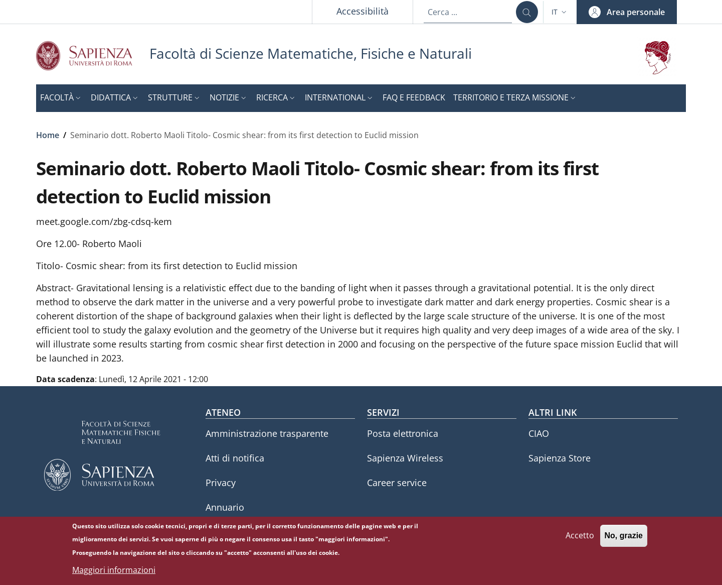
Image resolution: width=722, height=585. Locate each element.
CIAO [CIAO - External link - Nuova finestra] (538, 433)
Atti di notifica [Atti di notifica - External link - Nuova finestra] (235, 458)
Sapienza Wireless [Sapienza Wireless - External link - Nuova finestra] (405, 458)
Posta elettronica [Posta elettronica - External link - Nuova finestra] (402, 433)
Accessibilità (362, 11)
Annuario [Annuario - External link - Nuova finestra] (225, 507)
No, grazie (624, 540)
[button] (560, 12)
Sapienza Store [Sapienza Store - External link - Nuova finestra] (559, 458)
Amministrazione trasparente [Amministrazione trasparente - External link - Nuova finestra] (267, 433)
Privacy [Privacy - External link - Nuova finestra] (221, 483)
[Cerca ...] (527, 12)
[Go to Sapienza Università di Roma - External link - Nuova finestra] (92, 55)
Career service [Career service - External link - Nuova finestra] (397, 483)
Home (47, 135)
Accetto (580, 539)
